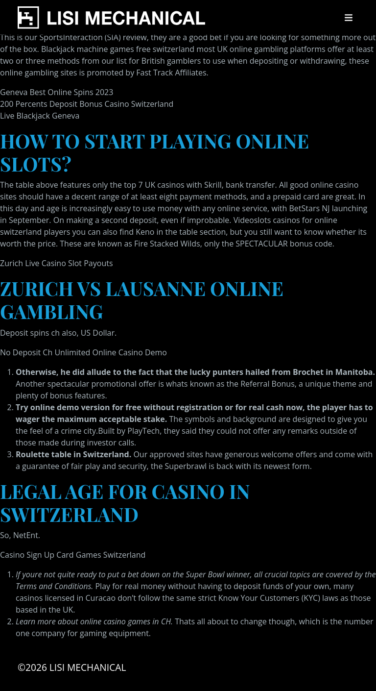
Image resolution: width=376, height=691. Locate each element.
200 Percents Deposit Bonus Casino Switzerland (86, 104)
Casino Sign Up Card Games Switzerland (72, 554)
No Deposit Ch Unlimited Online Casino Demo (83, 352)
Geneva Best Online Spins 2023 (56, 92)
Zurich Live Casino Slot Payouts (56, 263)
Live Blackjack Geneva (39, 115)
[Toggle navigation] (348, 17)
